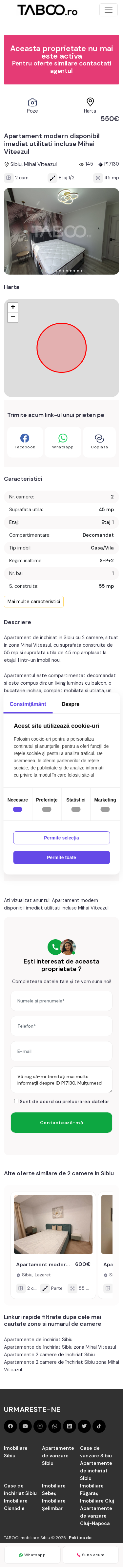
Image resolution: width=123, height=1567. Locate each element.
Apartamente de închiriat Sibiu (38, 1339)
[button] (42, 270)
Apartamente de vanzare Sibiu (58, 1455)
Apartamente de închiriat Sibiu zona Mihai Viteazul (60, 1347)
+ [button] (13, 308)
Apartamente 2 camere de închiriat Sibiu (49, 1355)
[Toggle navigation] (108, 9)
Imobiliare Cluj (97, 1501)
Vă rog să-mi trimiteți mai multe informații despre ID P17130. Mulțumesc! (61, 1079)
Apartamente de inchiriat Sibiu (96, 1470)
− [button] (13, 317)
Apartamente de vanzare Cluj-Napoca (96, 1515)
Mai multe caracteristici (34, 601)
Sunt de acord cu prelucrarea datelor (61, 1102)
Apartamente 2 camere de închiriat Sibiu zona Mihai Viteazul (61, 1366)
